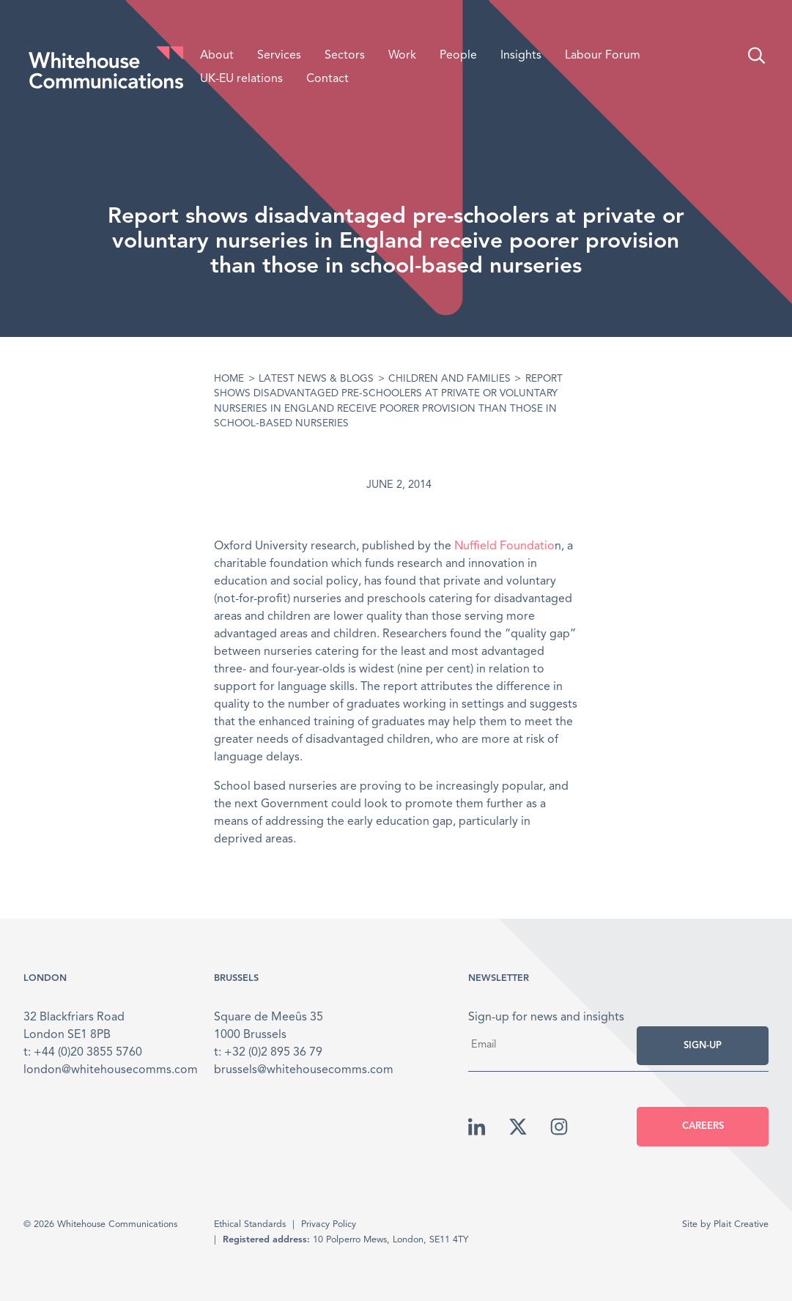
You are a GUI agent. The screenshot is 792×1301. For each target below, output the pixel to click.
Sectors (345, 56)
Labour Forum (602, 56)
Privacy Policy (328, 1224)
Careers (703, 1126)
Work (402, 56)
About (217, 56)
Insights (520, 56)
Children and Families (449, 379)
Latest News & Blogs (316, 379)
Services (279, 56)
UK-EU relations (241, 79)
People (458, 56)
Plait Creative (741, 1224)
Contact (327, 79)
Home (229, 379)
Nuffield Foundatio (504, 546)
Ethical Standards (250, 1224)
